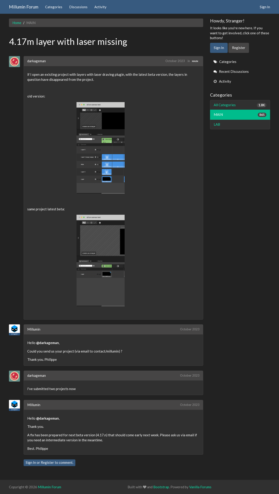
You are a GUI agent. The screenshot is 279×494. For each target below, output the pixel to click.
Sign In (265, 7)
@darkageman (47, 343)
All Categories (240, 105)
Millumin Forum (23, 6)
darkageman (36, 61)
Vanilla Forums (200, 487)
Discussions (78, 7)
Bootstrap (161, 487)
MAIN (195, 61)
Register (47, 462)
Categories (53, 7)
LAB (217, 124)
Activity (100, 7)
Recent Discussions (231, 71)
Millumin (33, 329)
